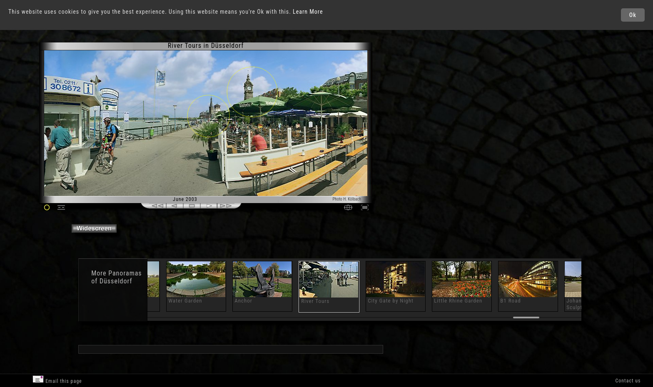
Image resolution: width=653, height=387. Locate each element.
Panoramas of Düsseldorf (116, 277)
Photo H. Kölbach (347, 199)
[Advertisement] (411, 112)
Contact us (628, 381)
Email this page (57, 379)
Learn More (308, 11)
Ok (632, 15)
